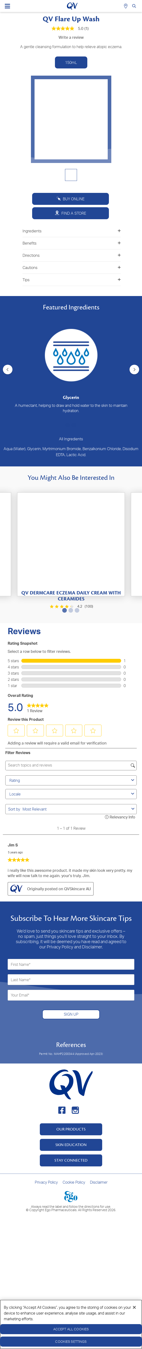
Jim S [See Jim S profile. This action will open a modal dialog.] (13, 845)
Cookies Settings (71, 1341)
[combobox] (76, 809)
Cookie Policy (74, 1182)
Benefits (72, 243)
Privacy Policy (46, 1182)
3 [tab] (76, 610)
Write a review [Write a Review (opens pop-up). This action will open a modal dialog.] (71, 37)
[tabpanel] (71, 364)
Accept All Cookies (71, 1329)
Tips (72, 279)
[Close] (134, 1307)
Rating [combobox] (72, 780)
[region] (71, 1324)
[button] (16, 731)
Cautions (72, 267)
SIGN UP (71, 1014)
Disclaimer (98, 1182)
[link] (37, 707)
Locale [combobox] (72, 794)
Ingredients (72, 231)
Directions (72, 255)
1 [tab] (66, 425)
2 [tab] (73, 425)
